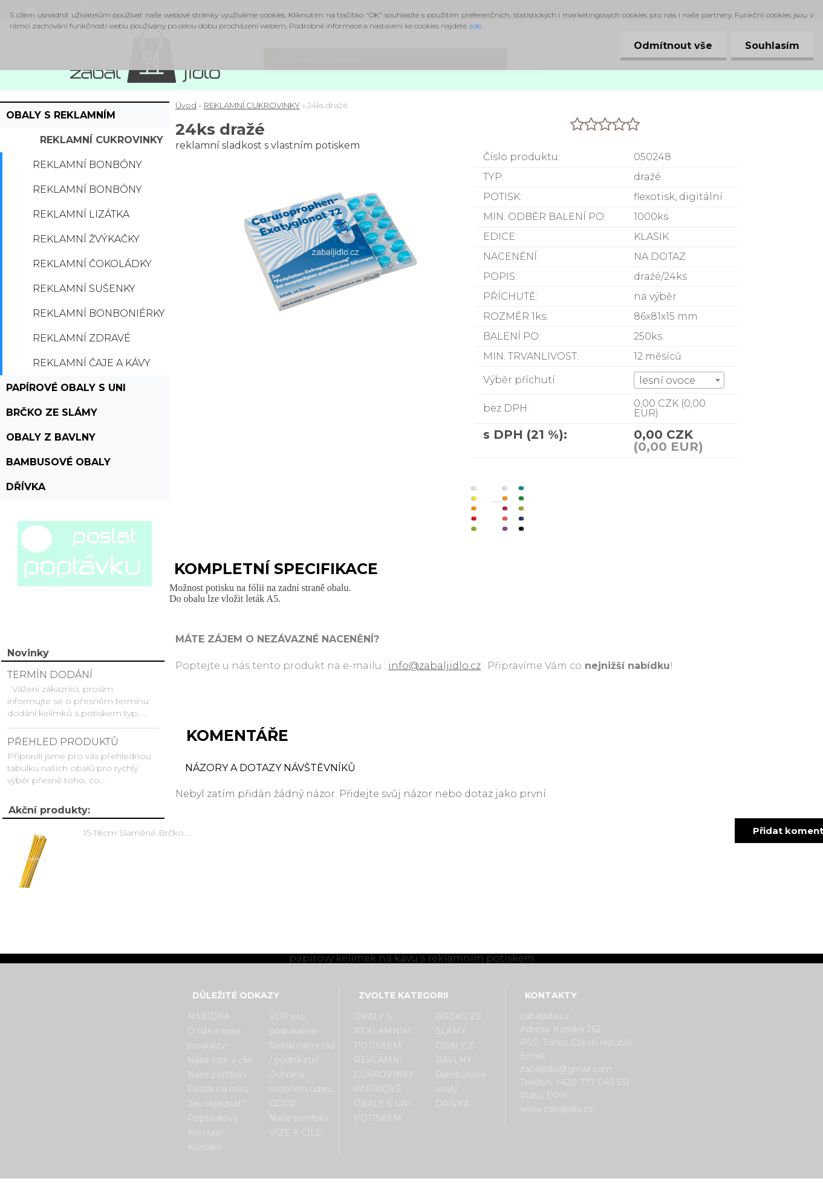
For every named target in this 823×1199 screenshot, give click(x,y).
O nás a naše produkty (214, 1038)
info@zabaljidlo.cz (434, 665)
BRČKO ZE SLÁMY (51, 412)
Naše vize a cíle (219, 1060)
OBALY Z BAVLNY (51, 437)
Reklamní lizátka (81, 214)
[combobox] (679, 380)
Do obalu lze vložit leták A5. (225, 598)
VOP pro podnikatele (294, 1023)
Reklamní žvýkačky (86, 239)
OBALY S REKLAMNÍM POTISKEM (60, 118)
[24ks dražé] (496, 468)
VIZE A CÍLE (295, 1132)
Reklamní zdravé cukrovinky (82, 341)
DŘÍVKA (25, 487)
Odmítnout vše (669, 45)
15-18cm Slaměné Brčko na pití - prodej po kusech (139, 832)
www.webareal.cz (459, 1188)
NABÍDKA (208, 1016)
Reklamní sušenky (84, 288)
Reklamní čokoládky (92, 264)
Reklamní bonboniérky (99, 313)
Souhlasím (771, 45)
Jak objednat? (216, 1103)
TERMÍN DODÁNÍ (50, 674)
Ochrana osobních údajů (301, 1081)
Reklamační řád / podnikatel (302, 1052)
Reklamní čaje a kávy (92, 363)
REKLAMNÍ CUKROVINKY (101, 140)
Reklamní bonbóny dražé (87, 193)
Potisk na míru (218, 1089)
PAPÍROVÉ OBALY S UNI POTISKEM (66, 391)
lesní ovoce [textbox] (667, 380)
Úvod (186, 105)
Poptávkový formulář (212, 1125)
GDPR (282, 1103)
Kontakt (204, 1147)
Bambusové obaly (58, 462)
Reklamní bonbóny (87, 164)
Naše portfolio (217, 1074)
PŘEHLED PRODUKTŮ (63, 742)
